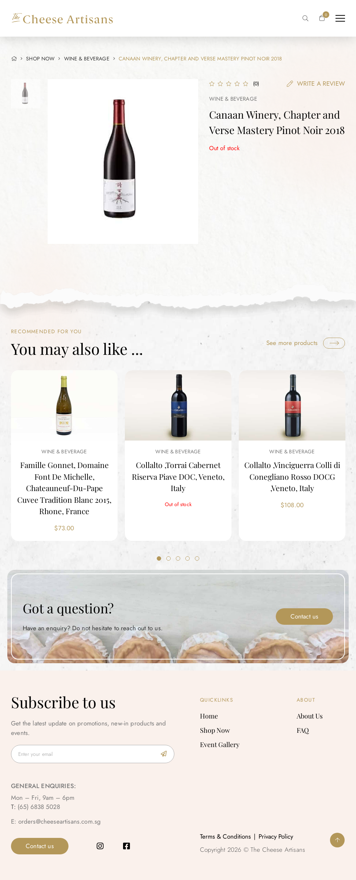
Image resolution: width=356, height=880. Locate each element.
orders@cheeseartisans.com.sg (59, 821)
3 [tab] (178, 558)
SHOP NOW (40, 58)
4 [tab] (187, 558)
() (256, 83)
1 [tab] (159, 558)
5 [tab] (197, 558)
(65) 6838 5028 (39, 806)
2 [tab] (168, 558)
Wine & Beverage (87, 58)
